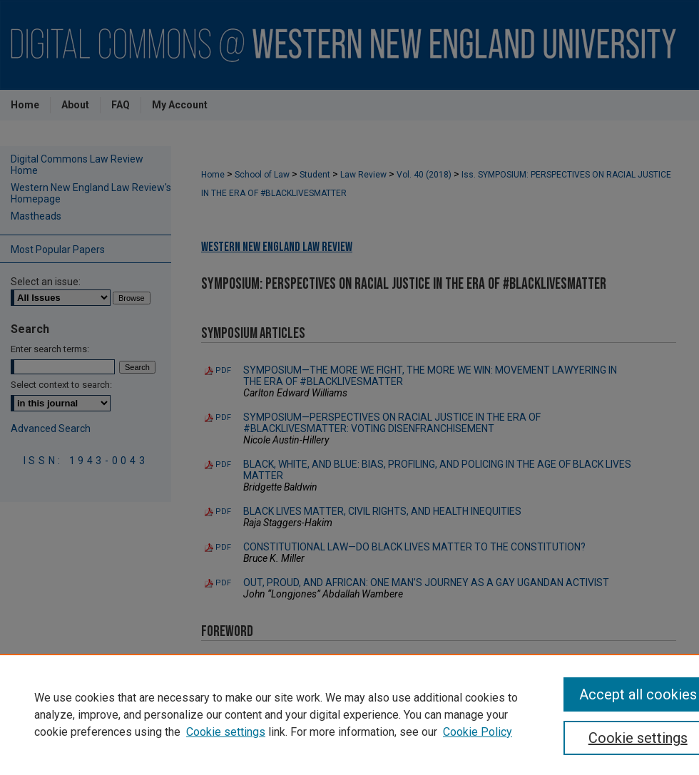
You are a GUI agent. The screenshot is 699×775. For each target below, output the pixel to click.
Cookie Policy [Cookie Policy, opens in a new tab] (477, 732)
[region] (349, 714)
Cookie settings (225, 732)
